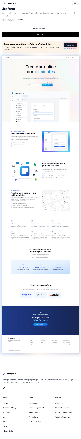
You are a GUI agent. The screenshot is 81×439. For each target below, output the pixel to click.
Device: (36, 28)
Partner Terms (33, 412)
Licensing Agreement (36, 408)
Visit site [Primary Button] (40, 34)
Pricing (5, 426)
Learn (4, 417)
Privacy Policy (33, 417)
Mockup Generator (62, 408)
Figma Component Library (64, 412)
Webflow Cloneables (62, 417)
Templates (6, 412)
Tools (4, 422)
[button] (70, 45)
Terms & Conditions (35, 422)
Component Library (9, 408)
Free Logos (59, 403)
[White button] (75, 3)
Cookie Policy (34, 403)
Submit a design (8, 431)
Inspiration (6, 403)
